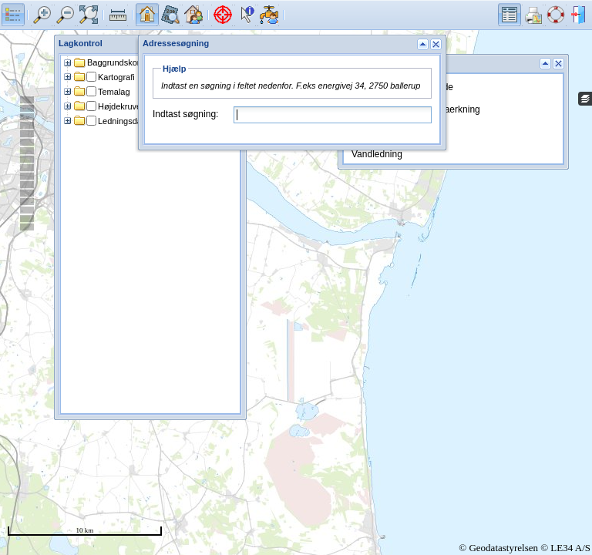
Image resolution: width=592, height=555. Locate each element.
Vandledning (377, 154)
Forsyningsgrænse (390, 131)
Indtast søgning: (185, 114)
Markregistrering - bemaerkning (416, 109)
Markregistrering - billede (402, 87)
